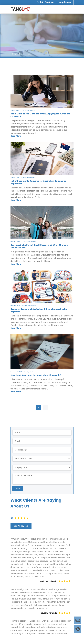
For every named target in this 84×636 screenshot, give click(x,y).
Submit (18, 488)
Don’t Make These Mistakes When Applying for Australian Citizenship (40, 115)
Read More (15, 136)
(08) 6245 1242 (47, 2)
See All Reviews (21, 526)
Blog (20, 54)
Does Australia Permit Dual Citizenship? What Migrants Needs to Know (39, 246)
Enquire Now (65, 2)
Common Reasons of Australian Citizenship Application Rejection (39, 310)
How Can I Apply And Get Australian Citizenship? (35, 375)
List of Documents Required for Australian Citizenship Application (38, 182)
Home (14, 54)
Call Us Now (77, 629)
